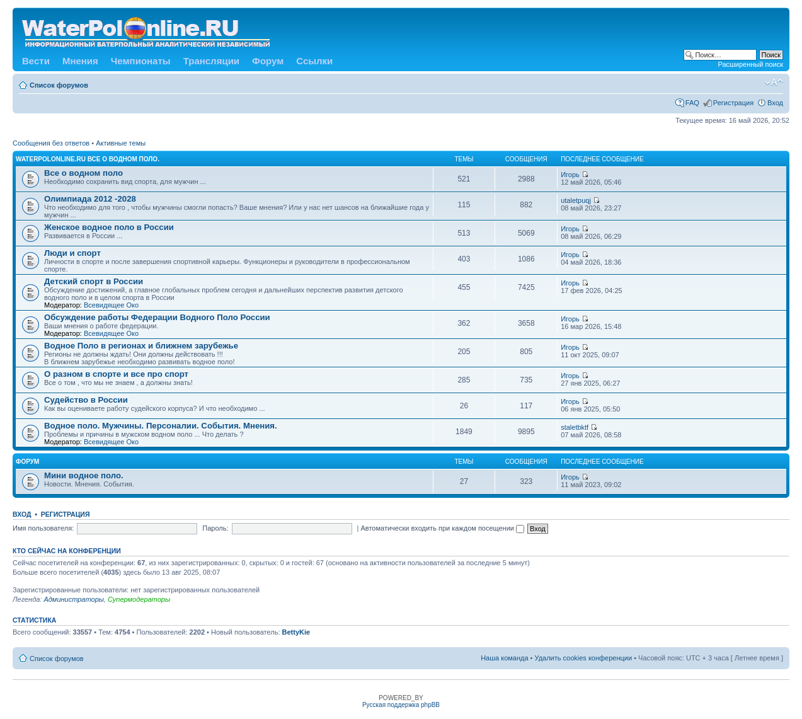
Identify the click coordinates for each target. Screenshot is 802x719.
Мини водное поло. (83, 475)
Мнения (80, 60)
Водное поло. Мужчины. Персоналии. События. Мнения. (160, 425)
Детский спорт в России (93, 281)
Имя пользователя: (43, 528)
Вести (36, 60)
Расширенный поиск (750, 64)
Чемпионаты (141, 60)
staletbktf (574, 427)
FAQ (692, 102)
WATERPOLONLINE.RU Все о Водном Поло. (87, 159)
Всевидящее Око (111, 305)
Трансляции (211, 60)
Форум (268, 60)
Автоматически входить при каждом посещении (442, 528)
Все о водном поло (83, 173)
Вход (775, 102)
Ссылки (314, 60)
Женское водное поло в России (109, 227)
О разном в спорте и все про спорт (116, 374)
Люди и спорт (72, 253)
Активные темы (121, 143)
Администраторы (73, 599)
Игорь (570, 174)
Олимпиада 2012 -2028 (90, 199)
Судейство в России (86, 400)
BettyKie (296, 632)
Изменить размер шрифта (774, 82)
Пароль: (215, 528)
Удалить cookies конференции (584, 658)
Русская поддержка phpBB (401, 704)
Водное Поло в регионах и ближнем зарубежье (141, 345)
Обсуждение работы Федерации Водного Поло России (157, 317)
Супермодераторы (139, 599)
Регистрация (733, 102)
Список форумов (59, 85)
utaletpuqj (576, 200)
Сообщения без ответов (51, 143)
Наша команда (504, 658)
